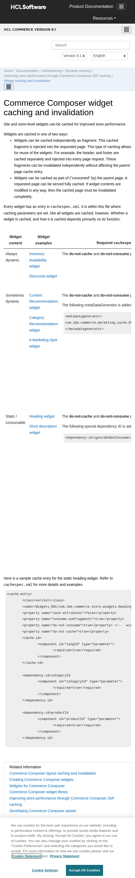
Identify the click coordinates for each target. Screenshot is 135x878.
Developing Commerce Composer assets (42, 811)
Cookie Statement (26, 858)
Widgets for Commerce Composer (37, 786)
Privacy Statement (65, 858)
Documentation (27, 71)
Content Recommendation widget (43, 301)
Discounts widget (43, 276)
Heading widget (42, 416)
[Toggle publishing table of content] (8, 86)
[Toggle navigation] (121, 6)
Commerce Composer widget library (38, 792)
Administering (52, 71)
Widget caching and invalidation (27, 81)
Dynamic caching (78, 71)
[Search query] (90, 45)
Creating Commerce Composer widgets (41, 780)
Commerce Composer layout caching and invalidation (52, 774)
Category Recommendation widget (43, 324)
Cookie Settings (45, 873)
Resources (103, 18)
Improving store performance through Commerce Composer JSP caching (57, 76)
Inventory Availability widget (38, 260)
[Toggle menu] (126, 29)
